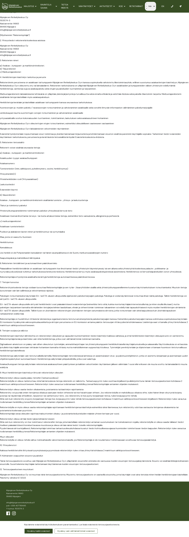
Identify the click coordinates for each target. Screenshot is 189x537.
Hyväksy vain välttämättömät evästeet (76, 531)
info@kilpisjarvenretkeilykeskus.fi (20, 502)
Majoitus (30, 6)
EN (163, 6)
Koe (122, 6)
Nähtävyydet (87, 6)
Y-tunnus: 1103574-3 (15, 508)
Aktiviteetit (107, 6)
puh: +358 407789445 (16, 505)
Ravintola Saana (49, 6)
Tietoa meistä (68, 6)
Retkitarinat (136, 6)
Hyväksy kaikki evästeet (38, 531)
